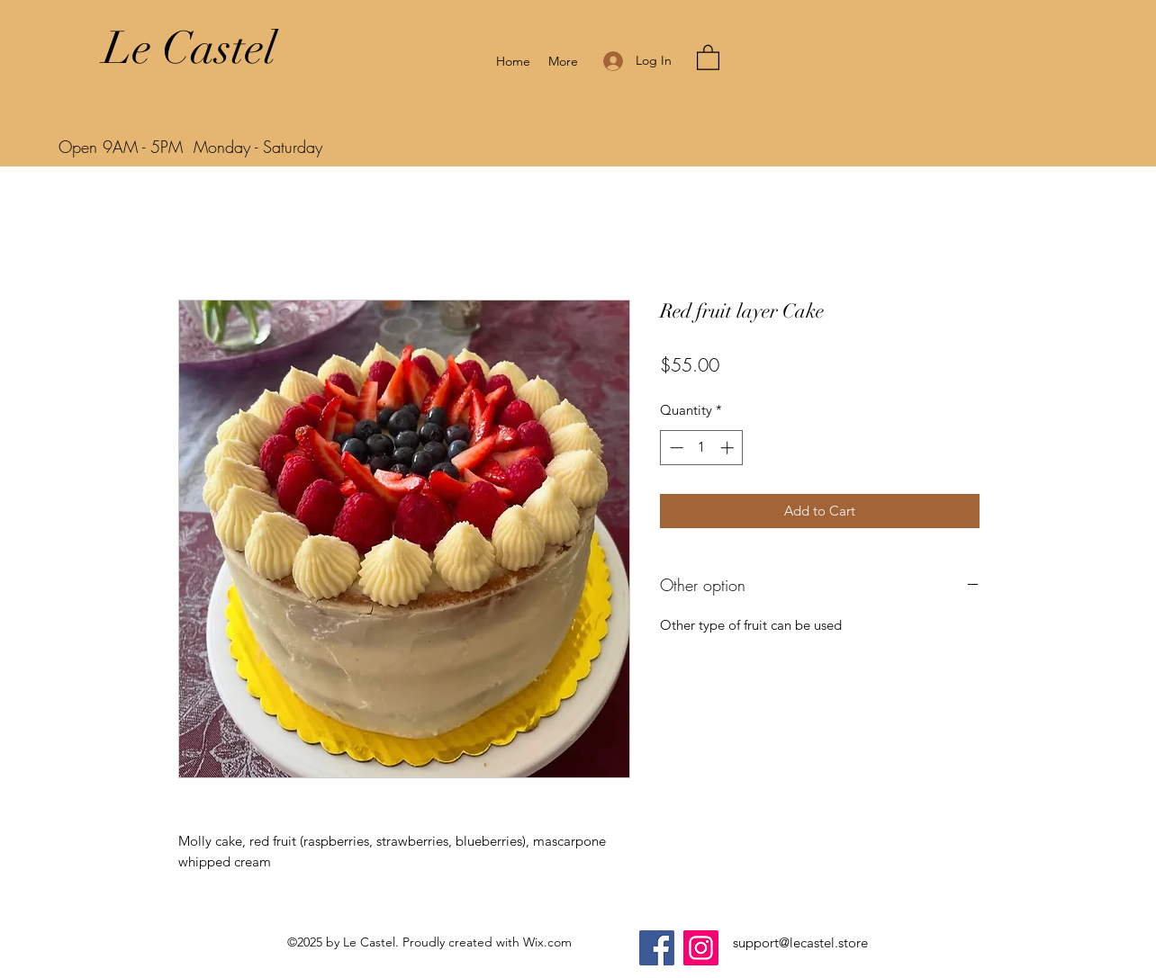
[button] (708, 56)
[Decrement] (675, 447)
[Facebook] (656, 947)
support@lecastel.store (800, 942)
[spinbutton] (702, 447)
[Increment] (729, 447)
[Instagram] (700, 947)
